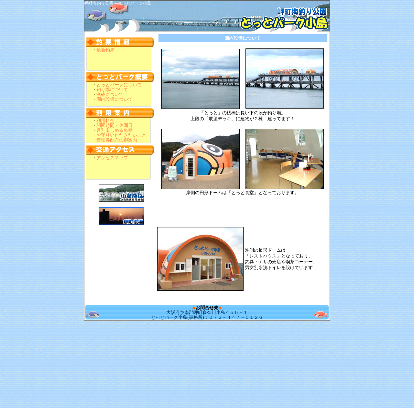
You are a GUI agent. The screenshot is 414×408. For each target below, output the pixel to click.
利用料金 (105, 120)
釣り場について (112, 89)
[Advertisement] (207, 393)
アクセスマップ (112, 157)
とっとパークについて (119, 84)
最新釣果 (105, 49)
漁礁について (110, 94)
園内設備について (114, 99)
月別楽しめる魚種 (114, 130)
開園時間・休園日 (114, 125)
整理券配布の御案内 (116, 140)
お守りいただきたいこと (121, 135)
